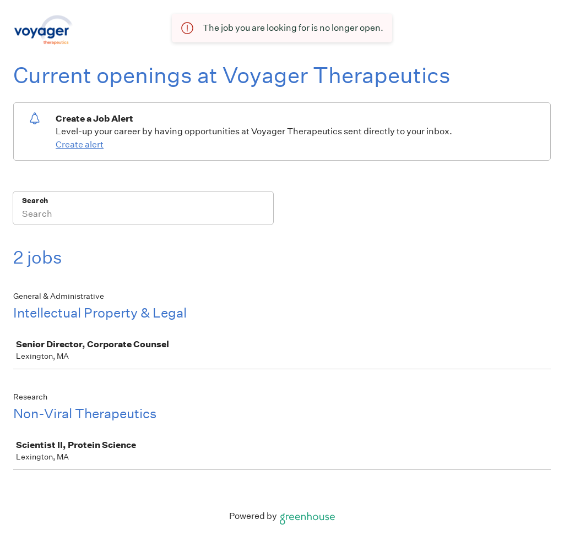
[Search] (143, 215)
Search (35, 200)
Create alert (80, 144)
